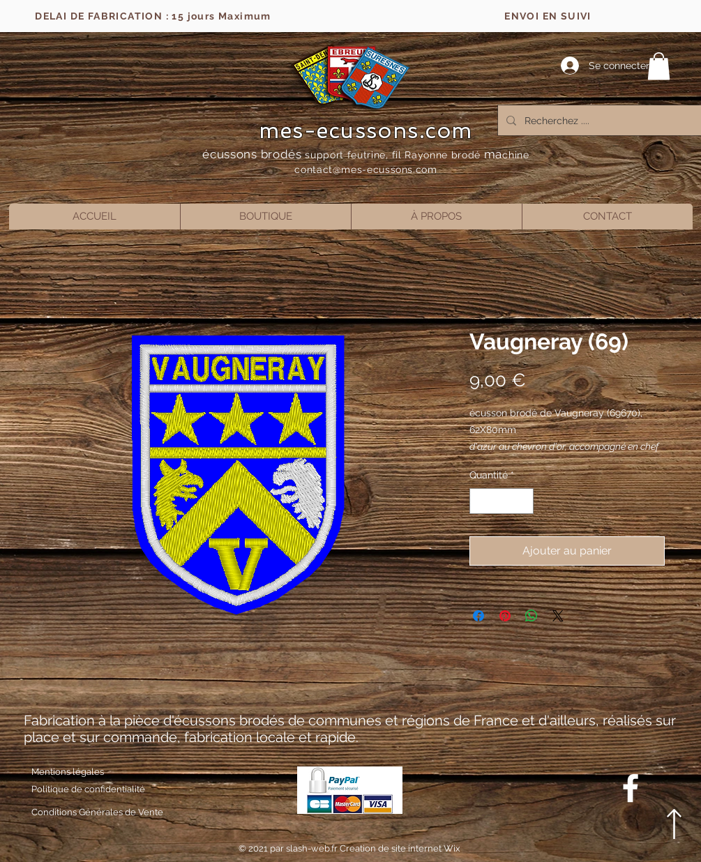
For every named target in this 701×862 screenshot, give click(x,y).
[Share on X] (558, 615)
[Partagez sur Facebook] (478, 615)
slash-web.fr (313, 848)
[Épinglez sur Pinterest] (505, 615)
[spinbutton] (501, 501)
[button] (658, 66)
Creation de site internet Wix (400, 848)
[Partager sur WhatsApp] (531, 615)
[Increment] (523, 501)
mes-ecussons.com (366, 130)
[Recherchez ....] (602, 120)
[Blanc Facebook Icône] (630, 788)
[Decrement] (480, 501)
